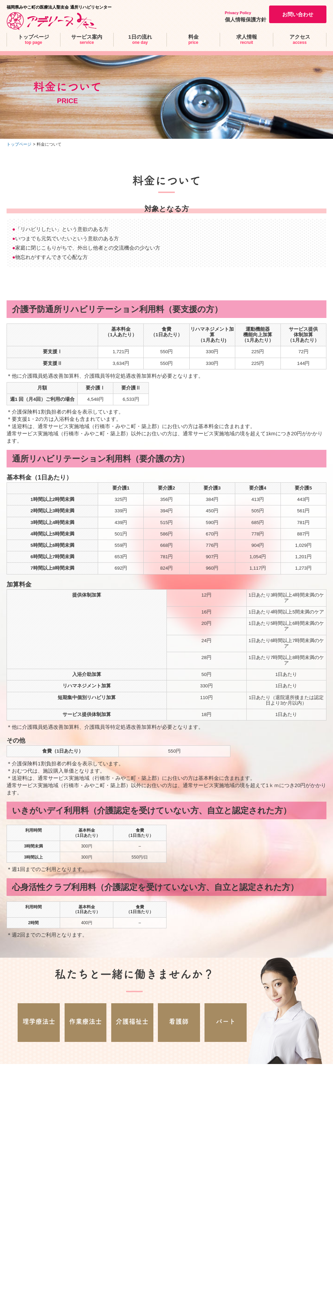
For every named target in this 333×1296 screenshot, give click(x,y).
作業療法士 (85, 1021)
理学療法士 (38, 1021)
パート (226, 1021)
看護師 (179, 1021)
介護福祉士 (132, 1021)
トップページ (19, 144)
